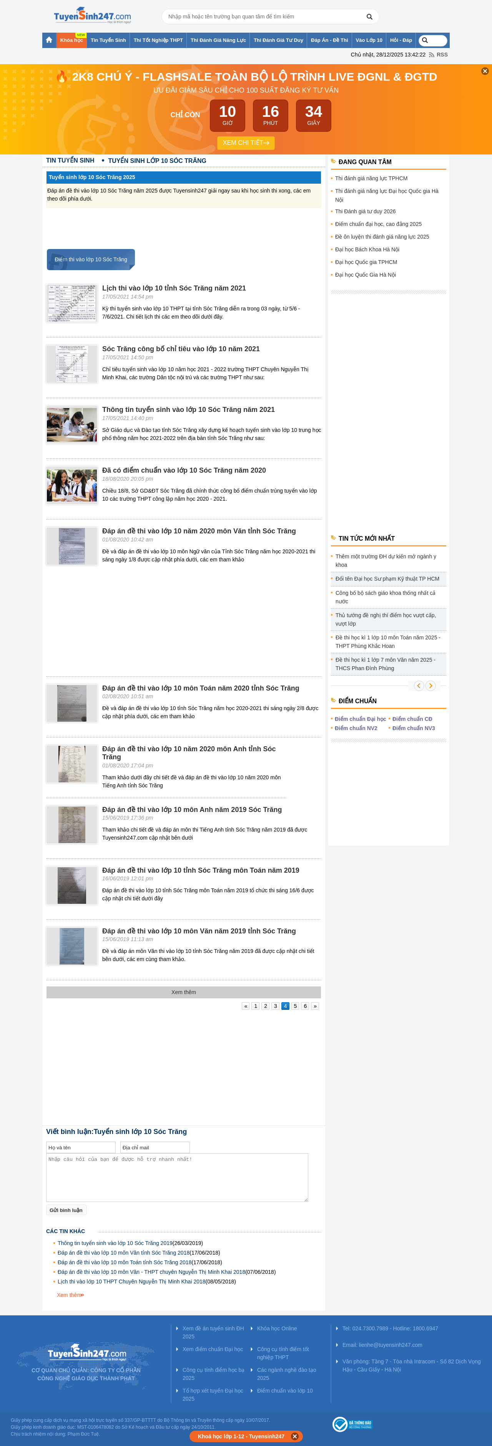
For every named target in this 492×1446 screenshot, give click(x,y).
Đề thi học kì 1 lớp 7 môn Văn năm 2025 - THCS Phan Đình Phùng (385, 664)
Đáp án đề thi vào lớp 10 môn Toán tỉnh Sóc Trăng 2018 (124, 1262)
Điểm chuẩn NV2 (356, 728)
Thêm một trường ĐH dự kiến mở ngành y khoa (386, 560)
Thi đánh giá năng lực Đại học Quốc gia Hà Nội (387, 195)
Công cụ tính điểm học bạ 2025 (213, 1374)
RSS (442, 54)
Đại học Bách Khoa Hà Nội (367, 249)
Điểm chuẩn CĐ (412, 719)
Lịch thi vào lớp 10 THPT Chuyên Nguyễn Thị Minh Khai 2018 (132, 1281)
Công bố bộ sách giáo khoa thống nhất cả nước (385, 597)
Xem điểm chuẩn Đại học (213, 1349)
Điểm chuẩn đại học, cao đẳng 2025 (378, 224)
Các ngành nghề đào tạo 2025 (286, 1374)
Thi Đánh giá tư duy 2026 (365, 211)
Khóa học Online (277, 1328)
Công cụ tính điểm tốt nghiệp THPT (283, 1353)
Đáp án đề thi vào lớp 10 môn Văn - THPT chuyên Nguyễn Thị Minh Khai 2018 (151, 1272)
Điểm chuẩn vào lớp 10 (285, 1391)
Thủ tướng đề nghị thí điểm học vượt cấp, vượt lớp (386, 619)
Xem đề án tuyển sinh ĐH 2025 (213, 1332)
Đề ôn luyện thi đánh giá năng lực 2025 (382, 237)
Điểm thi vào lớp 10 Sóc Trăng (87, 259)
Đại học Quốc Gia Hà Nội (365, 275)
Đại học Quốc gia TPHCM (366, 262)
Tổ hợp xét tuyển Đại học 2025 (213, 1395)
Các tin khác (65, 1231)
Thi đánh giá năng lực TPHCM (371, 178)
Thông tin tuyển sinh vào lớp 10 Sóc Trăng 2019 (115, 1243)
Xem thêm (69, 1295)
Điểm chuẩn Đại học (360, 719)
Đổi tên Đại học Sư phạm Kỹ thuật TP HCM (387, 579)
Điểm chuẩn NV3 (413, 728)
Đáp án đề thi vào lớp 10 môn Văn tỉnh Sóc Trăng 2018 (123, 1253)
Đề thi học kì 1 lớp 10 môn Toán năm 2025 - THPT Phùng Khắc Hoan (388, 641)
